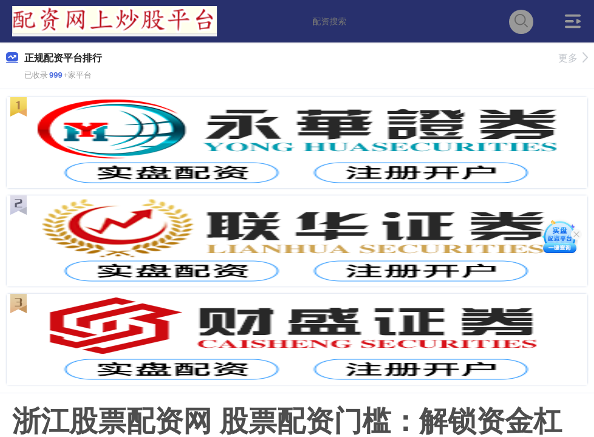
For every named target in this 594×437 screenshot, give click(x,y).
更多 (573, 58)
